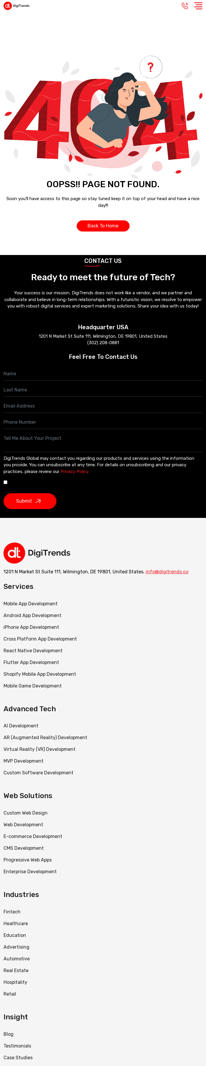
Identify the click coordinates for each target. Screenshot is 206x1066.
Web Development (23, 824)
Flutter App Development (31, 662)
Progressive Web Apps (28, 860)
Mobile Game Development (33, 686)
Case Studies (18, 1057)
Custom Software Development (38, 773)
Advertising (16, 947)
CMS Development (24, 848)
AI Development (21, 726)
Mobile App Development (31, 604)
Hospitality (15, 982)
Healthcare (16, 923)
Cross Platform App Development (40, 639)
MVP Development (23, 761)
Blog (9, 1034)
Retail (10, 994)
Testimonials (17, 1046)
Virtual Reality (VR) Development (40, 749)
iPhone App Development (31, 627)
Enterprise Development (30, 871)
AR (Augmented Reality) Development (45, 737)
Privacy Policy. (75, 471)
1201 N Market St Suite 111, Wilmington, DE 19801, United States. (74, 572)
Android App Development (32, 615)
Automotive (17, 959)
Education (15, 935)
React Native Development (33, 650)
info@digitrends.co (167, 572)
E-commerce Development (33, 836)
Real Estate (16, 970)
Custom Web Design (26, 813)
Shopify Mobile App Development (40, 674)
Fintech (12, 912)
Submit (30, 501)
